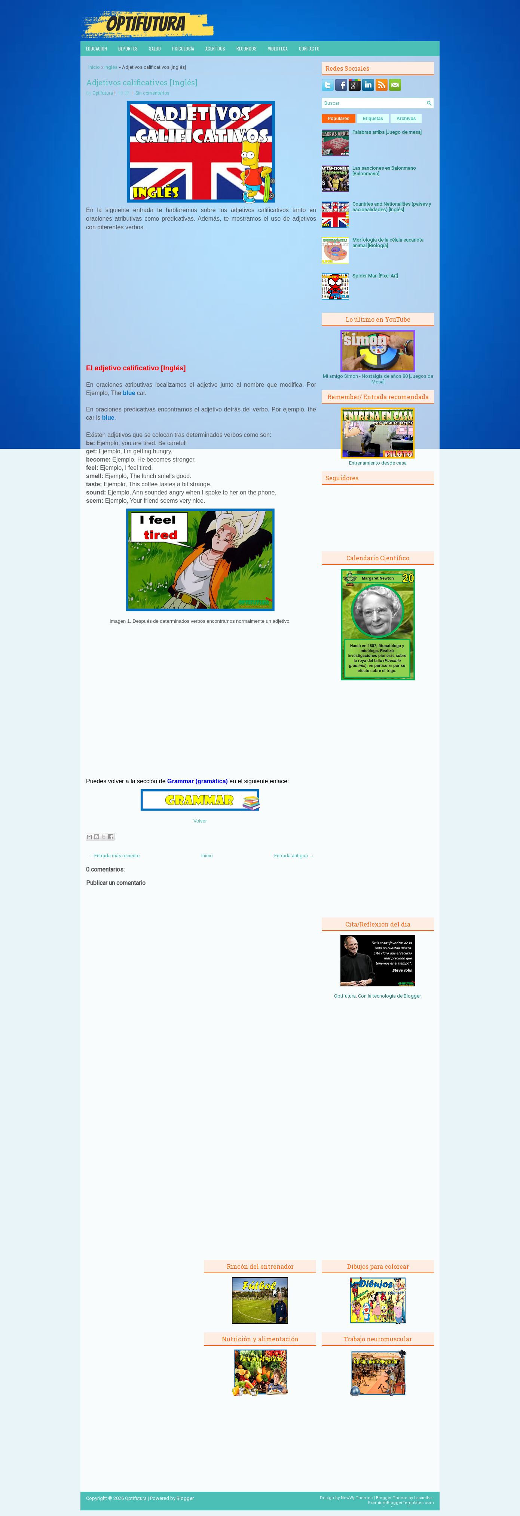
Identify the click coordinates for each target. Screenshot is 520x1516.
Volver (200, 821)
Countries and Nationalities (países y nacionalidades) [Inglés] (391, 206)
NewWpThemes (357, 1497)
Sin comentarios (152, 93)
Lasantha (423, 1497)
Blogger (412, 996)
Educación (96, 48)
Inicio (94, 67)
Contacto (309, 48)
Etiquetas (373, 118)
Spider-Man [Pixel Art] (375, 276)
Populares (338, 118)
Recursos (246, 48)
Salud (155, 48)
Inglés (110, 67)
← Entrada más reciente (114, 855)
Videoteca (278, 48)
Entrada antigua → (294, 855)
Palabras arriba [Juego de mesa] (387, 132)
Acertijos (215, 48)
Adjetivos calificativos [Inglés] (141, 82)
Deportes (128, 48)
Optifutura (102, 93)
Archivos (406, 118)
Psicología (183, 48)
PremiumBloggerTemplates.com (401, 1502)
